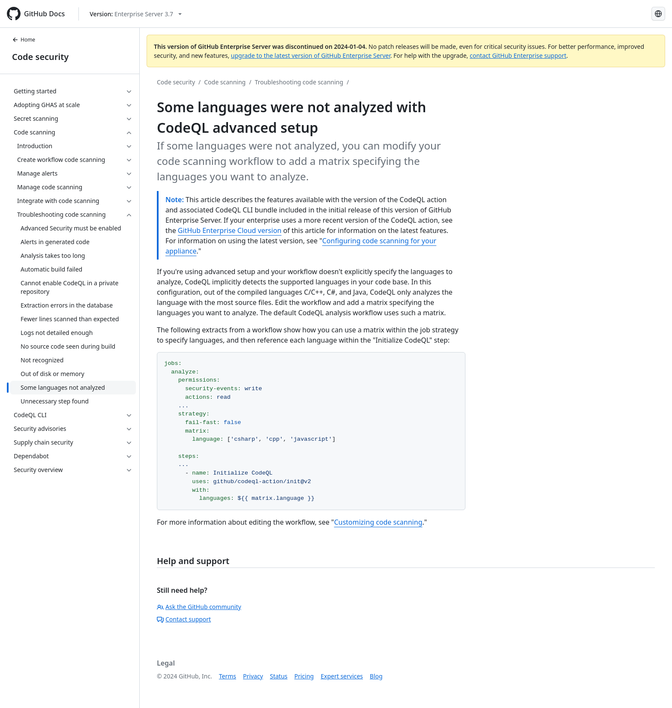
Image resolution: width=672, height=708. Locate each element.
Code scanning (225, 82)
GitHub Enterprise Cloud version (230, 230)
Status (279, 676)
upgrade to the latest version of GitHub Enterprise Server (310, 55)
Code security (40, 57)
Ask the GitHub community (199, 607)
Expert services (342, 676)
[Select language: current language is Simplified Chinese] (658, 14)
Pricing (304, 676)
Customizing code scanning (378, 522)
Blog (376, 676)
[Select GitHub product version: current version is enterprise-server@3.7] (136, 14)
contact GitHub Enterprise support (518, 55)
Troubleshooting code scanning (299, 82)
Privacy (253, 676)
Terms (227, 676)
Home (23, 39)
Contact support (184, 619)
